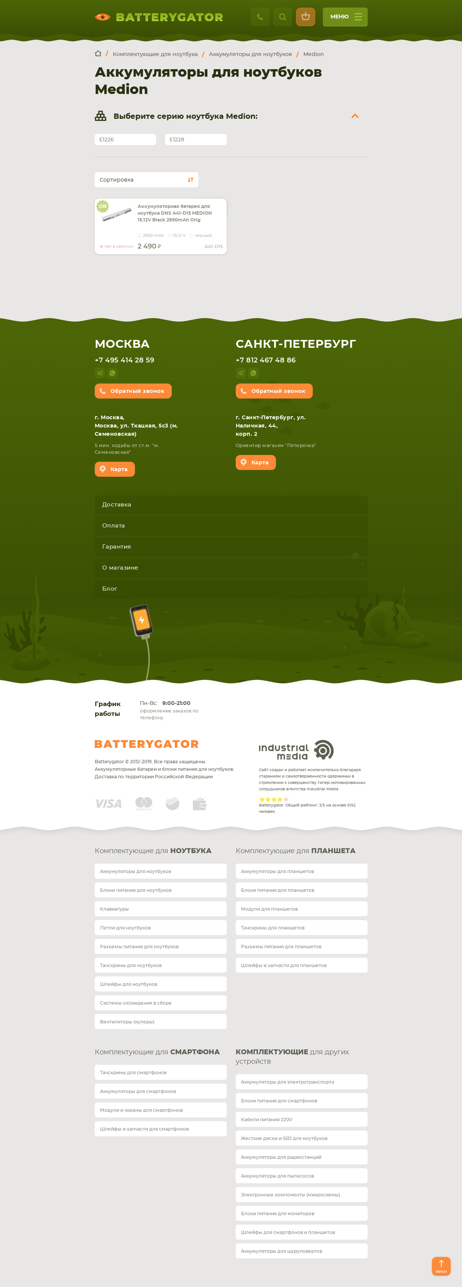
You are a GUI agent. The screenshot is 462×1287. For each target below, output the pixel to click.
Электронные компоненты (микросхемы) (290, 1195)
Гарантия (116, 547)
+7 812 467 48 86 (266, 360)
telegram (100, 373)
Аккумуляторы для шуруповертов (281, 1251)
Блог (109, 589)
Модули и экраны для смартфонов (141, 1110)
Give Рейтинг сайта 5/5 (286, 799)
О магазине (120, 568)
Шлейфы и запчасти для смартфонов (144, 1129)
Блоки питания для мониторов (277, 1213)
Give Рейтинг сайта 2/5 (268, 799)
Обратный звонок (138, 391)
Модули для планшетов (269, 909)
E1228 (177, 139)
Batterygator (146, 744)
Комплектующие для (153, 851)
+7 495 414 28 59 (125, 360)
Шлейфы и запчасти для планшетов (284, 965)
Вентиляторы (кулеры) (127, 1022)
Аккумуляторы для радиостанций (281, 1157)
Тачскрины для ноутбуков (131, 965)
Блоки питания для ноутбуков (135, 890)
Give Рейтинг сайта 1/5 (262, 799)
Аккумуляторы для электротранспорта (287, 1082)
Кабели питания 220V (266, 1119)
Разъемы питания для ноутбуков (139, 946)
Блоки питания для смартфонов (279, 1101)
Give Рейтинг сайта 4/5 (280, 799)
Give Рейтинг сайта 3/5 (274, 799)
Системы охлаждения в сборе (136, 1003)
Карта (119, 469)
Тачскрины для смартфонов (133, 1072)
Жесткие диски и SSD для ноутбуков (284, 1138)
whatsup (112, 373)
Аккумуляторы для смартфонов (138, 1091)
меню (346, 19)
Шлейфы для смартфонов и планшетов (288, 1232)
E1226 (106, 139)
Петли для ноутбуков (125, 928)
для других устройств (292, 1057)
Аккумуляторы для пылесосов (277, 1176)
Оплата (113, 526)
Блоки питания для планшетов (277, 890)
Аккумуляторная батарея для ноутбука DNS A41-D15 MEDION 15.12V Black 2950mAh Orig (175, 213)
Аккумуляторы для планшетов (277, 871)
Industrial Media (296, 749)
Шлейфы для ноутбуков (128, 984)
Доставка (117, 505)
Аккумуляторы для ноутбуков (135, 871)
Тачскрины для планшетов (272, 928)
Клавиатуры (114, 909)
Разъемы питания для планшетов (281, 946)
